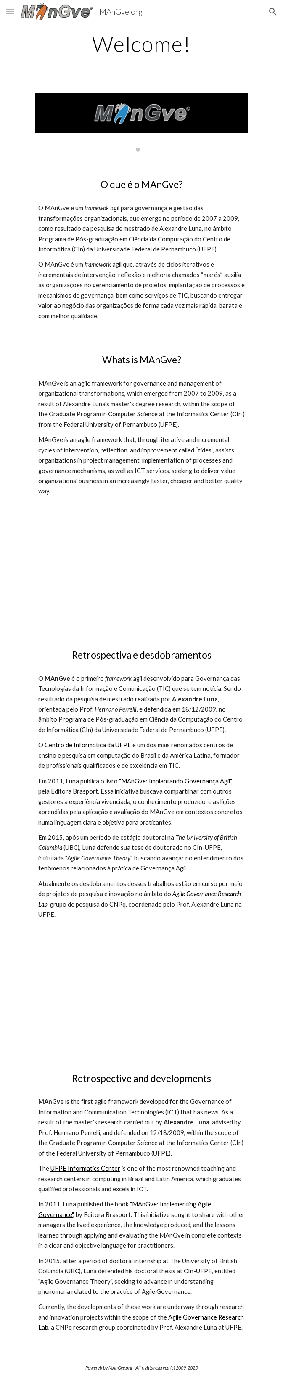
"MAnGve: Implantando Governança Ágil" (175, 781)
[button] (10, 11)
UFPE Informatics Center (85, 1168)
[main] (141, 44)
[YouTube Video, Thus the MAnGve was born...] (141, 583)
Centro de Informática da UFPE (88, 745)
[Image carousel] (141, 122)
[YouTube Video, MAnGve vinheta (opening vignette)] (141, 1006)
